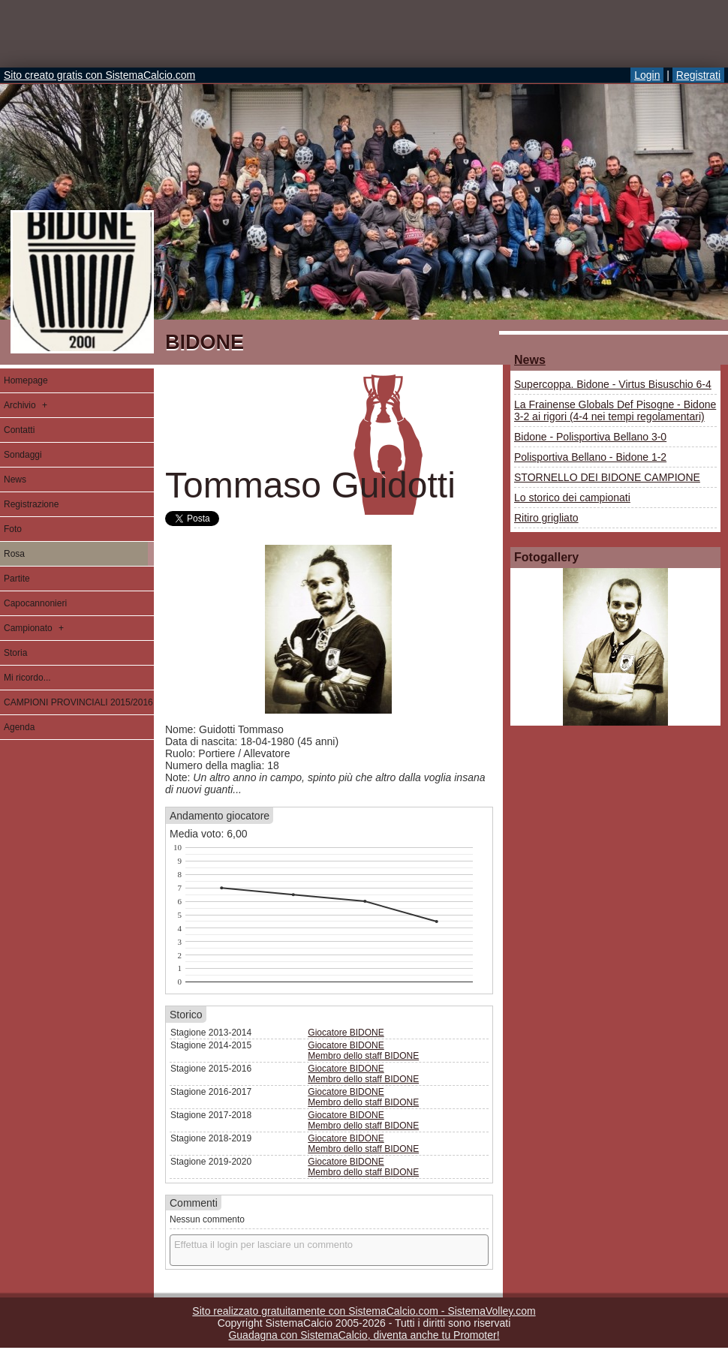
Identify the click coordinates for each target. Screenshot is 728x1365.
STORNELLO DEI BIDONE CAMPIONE (607, 477)
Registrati (698, 75)
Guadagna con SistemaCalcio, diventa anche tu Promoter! (363, 1335)
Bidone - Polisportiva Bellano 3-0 (590, 437)
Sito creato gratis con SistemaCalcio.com (99, 75)
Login (647, 75)
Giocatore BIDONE (346, 1032)
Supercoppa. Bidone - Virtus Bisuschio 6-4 (612, 384)
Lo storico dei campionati (572, 498)
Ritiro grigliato (546, 518)
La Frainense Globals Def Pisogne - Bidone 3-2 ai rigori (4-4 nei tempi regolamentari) (615, 410)
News (530, 359)
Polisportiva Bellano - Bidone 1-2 (590, 457)
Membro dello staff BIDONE (363, 1056)
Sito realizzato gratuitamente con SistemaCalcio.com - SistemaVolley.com (363, 1311)
